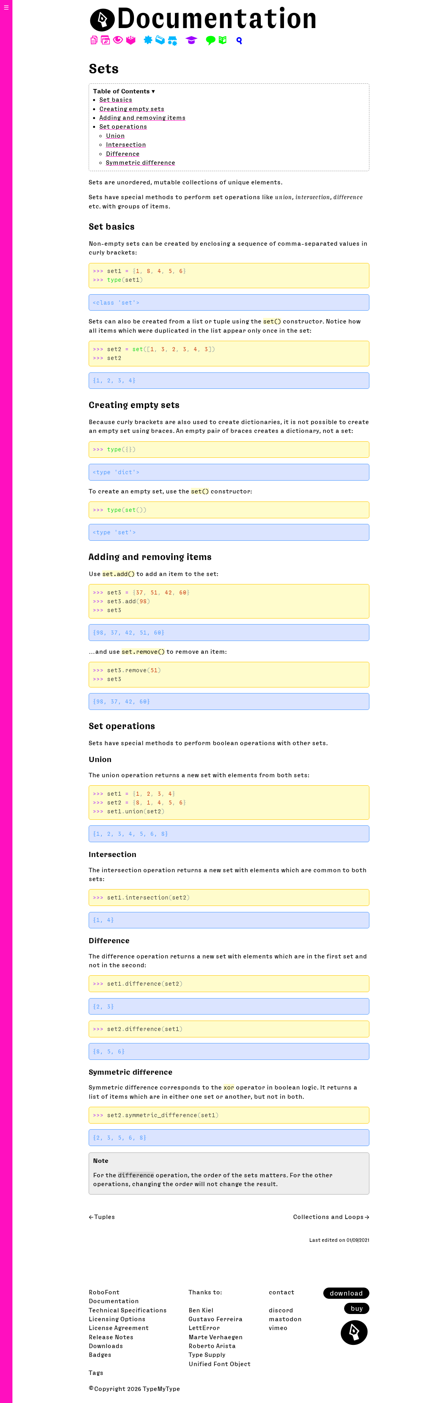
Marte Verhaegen (216, 1337)
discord (281, 1310)
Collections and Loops (328, 1216)
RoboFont (104, 1292)
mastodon (285, 1319)
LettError (204, 1327)
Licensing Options (117, 1319)
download (346, 1293)
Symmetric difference (140, 162)
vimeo (278, 1327)
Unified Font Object (220, 1364)
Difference (123, 153)
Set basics (115, 99)
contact (281, 1292)
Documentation (217, 17)
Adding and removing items (142, 117)
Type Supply (207, 1354)
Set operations (123, 126)
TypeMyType (161, 1388)
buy (357, 1308)
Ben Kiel (201, 1310)
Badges (100, 1354)
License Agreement (119, 1327)
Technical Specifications (128, 1310)
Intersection (126, 144)
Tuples (104, 1216)
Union (115, 135)
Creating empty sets (131, 108)
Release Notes (111, 1337)
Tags (96, 1372)
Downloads (106, 1345)
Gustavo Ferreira (216, 1319)
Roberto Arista (212, 1345)
